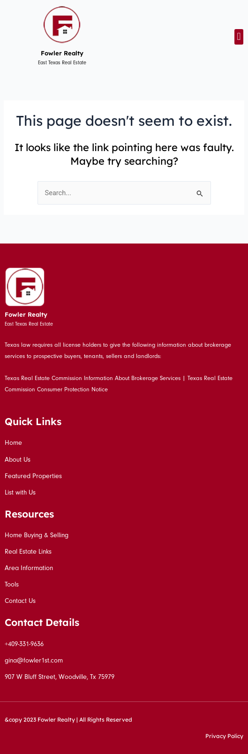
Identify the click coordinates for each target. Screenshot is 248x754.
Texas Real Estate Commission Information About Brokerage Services (92, 377)
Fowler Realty (62, 53)
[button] (238, 37)
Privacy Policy (224, 735)
